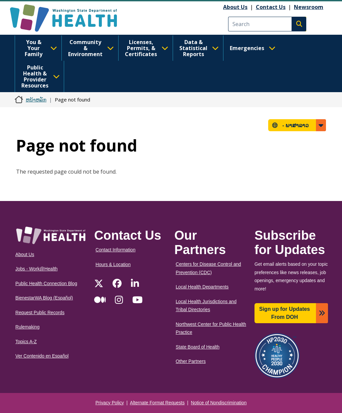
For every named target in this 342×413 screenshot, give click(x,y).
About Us (235, 7)
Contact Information (116, 249)
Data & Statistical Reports (199, 48)
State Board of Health (197, 347)
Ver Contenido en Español (41, 356)
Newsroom (308, 7)
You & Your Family (41, 48)
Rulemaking (27, 327)
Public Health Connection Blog (46, 283)
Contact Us (271, 7)
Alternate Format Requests (157, 402)
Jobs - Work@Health (36, 268)
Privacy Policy (110, 402)
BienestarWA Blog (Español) (44, 297)
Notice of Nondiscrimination (219, 402)
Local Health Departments (202, 286)
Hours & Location (113, 264)
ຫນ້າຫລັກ (36, 99)
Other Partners (191, 361)
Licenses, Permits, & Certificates (146, 48)
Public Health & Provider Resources (40, 76)
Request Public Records (39, 312)
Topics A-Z (26, 341)
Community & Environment (91, 48)
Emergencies (253, 48)
